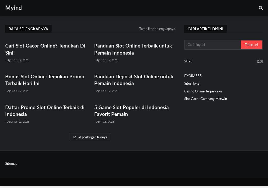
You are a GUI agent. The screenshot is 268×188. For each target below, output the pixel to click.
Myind (13, 7)
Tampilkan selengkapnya (157, 29)
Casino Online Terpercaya (203, 91)
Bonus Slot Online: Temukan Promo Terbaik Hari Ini (44, 79)
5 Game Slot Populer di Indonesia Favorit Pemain (131, 110)
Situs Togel (192, 83)
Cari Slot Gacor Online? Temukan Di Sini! (45, 49)
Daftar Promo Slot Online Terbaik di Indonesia (45, 110)
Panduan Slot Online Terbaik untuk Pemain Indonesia (133, 49)
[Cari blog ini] (213, 44)
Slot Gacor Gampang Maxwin (205, 99)
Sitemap (11, 163)
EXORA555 (193, 76)
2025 (223, 61)
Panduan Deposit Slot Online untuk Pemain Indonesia (133, 79)
